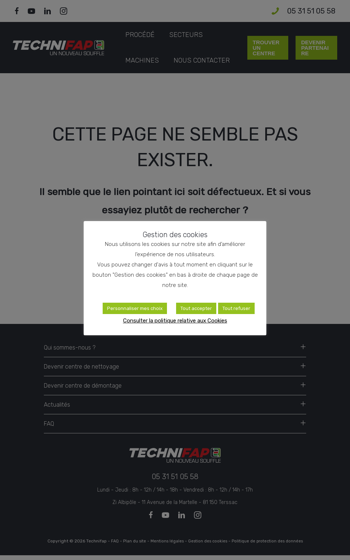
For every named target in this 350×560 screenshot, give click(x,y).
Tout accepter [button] (196, 308)
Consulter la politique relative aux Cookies (175, 320)
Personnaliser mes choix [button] (135, 308)
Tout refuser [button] (236, 308)
